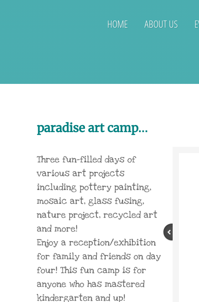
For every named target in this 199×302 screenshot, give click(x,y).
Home (117, 24)
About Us (161, 24)
